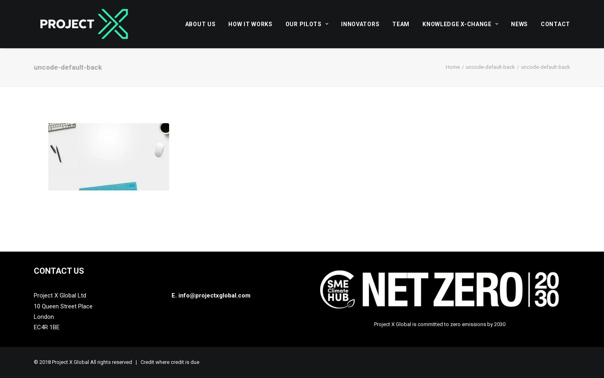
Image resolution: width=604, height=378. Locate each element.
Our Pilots (307, 24)
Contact (555, 24)
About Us (200, 24)
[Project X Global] (84, 24)
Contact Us (59, 271)
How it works (250, 24)
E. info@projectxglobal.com (211, 295)
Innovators (360, 24)
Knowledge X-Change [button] (460, 24)
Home (453, 67)
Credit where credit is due (170, 362)
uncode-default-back (490, 67)
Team (401, 24)
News (519, 24)
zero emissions (468, 324)
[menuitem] (203, 24)
